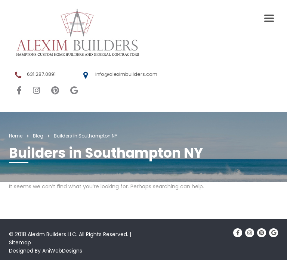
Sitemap (20, 242)
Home (15, 136)
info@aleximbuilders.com (126, 74)
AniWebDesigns (62, 250)
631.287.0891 (41, 74)
